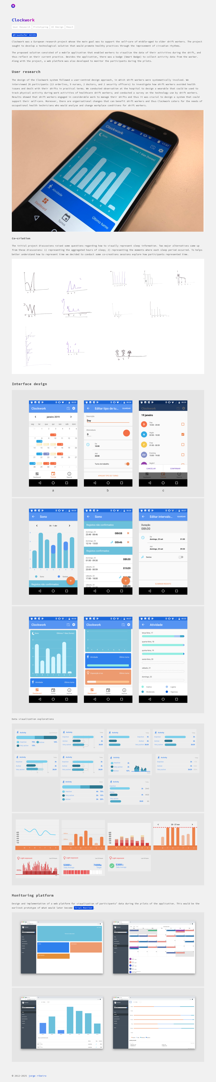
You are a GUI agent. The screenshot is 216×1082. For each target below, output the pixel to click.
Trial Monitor (83, 907)
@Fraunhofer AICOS (24, 34)
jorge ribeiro (37, 1075)
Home (13, 6)
